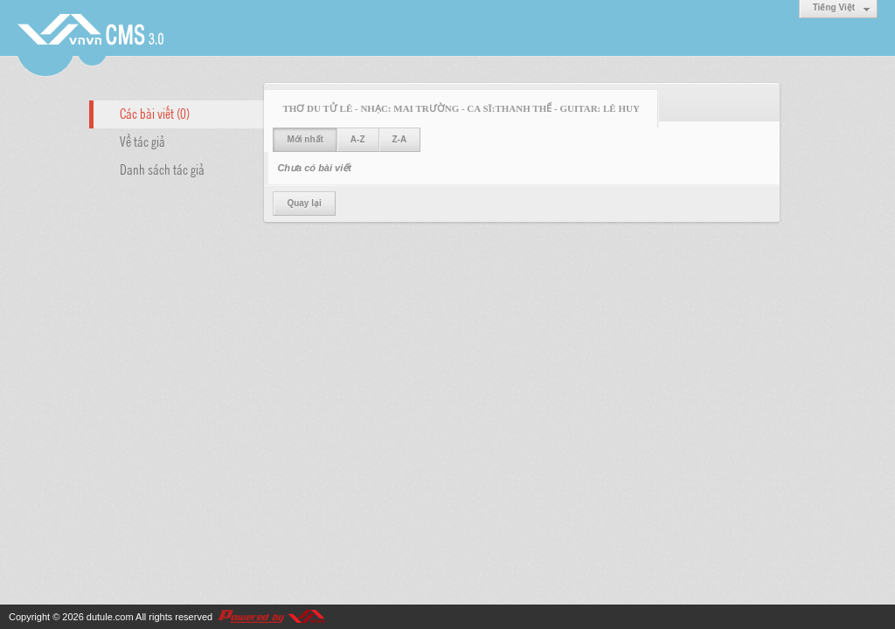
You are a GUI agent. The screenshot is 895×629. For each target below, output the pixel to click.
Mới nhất (305, 139)
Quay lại (304, 203)
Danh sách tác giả (162, 168)
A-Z (357, 139)
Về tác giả (142, 140)
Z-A (399, 139)
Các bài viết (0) (155, 112)
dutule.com (110, 617)
